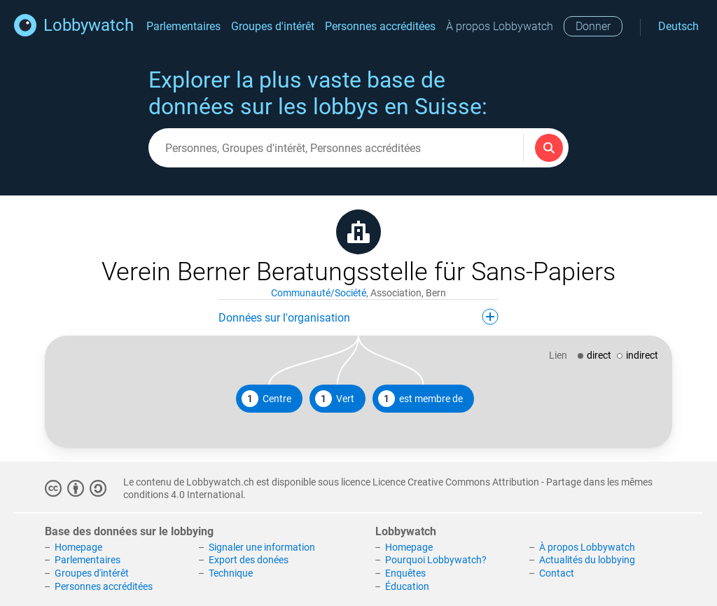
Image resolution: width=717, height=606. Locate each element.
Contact (556, 573)
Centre (266, 398)
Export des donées (248, 559)
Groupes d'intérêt (272, 26)
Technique (231, 573)
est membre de (420, 398)
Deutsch (678, 26)
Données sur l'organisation (358, 316)
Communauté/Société (318, 292)
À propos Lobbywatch (499, 26)
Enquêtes (405, 573)
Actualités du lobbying (587, 559)
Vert (334, 398)
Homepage (78, 547)
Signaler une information (262, 547)
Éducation (407, 586)
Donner (593, 26)
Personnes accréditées (380, 26)
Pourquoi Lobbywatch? (436, 559)
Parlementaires (183, 26)
